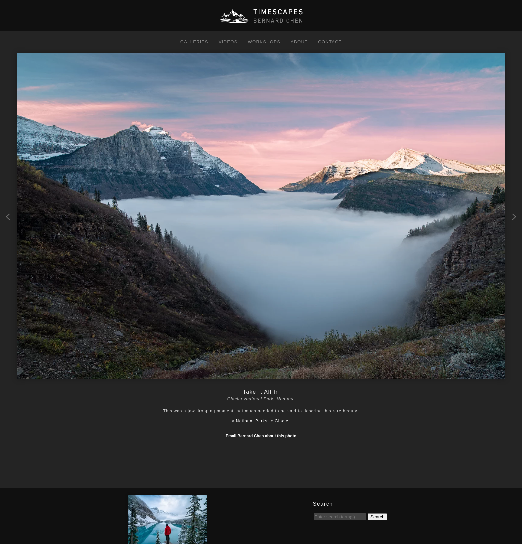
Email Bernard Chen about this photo (261, 436)
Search (377, 516)
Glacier (282, 421)
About (299, 41)
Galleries (194, 41)
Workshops (264, 41)
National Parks (252, 421)
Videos (228, 41)
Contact (330, 41)
